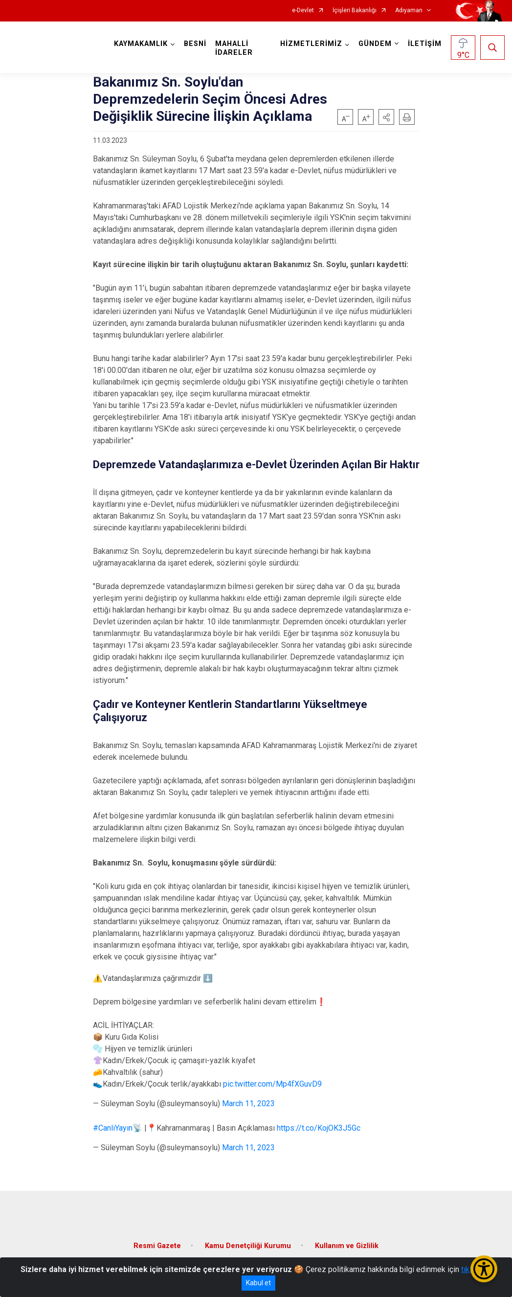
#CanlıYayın (113, 1128)
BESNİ (195, 44)
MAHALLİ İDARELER (234, 48)
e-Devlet (303, 10)
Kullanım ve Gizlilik (346, 1246)
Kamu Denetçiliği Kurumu (248, 1246)
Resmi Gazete (157, 1246)
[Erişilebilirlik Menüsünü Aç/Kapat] (483, 1268)
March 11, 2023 (248, 1103)
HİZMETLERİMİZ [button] (311, 44)
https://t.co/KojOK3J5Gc (318, 1128)
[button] (386, 117)
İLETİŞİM (425, 44)
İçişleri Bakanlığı (355, 10)
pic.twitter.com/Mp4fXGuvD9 (272, 1084)
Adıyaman (409, 10)
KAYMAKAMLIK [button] (141, 44)
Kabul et (258, 1283)
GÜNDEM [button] (375, 44)
